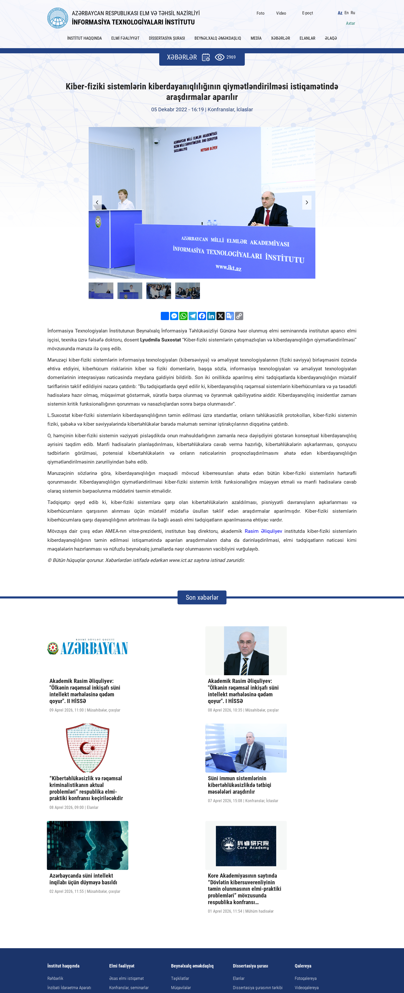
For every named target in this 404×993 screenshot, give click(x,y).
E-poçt (309, 12)
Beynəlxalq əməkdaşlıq (192, 835)
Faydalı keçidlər (197, 941)
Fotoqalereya (306, 848)
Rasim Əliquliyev (263, 530)
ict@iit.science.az (255, 956)
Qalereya (303, 835)
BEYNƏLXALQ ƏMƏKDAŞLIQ (218, 36)
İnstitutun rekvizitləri (64, 885)
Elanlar (239, 848)
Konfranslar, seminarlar (129, 857)
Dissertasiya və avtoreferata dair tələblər (260, 878)
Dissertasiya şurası (250, 835)
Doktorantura (120, 866)
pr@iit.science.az (320, 956)
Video (283, 12)
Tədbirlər (178, 866)
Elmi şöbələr (58, 866)
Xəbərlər (153, 941)
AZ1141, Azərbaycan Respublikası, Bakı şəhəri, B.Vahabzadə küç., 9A (141, 956)
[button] (305, 201)
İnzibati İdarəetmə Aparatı (69, 857)
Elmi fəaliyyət (121, 835)
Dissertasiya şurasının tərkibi (258, 857)
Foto (262, 12)
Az (341, 12)
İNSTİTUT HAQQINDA (84, 36)
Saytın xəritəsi (229, 941)
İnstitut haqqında (63, 835)
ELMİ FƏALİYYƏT (125, 36)
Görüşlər (178, 875)
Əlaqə (253, 941)
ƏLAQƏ (331, 36)
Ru (354, 12)
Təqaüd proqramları (187, 885)
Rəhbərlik (55, 848)
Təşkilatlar (180, 848)
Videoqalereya (307, 857)
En (348, 12)
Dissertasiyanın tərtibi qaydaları (260, 866)
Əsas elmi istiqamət (126, 848)
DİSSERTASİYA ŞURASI (167, 36)
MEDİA (256, 36)
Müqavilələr (181, 857)
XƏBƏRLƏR (280, 36)
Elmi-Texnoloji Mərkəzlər (68, 875)
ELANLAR (307, 36)
